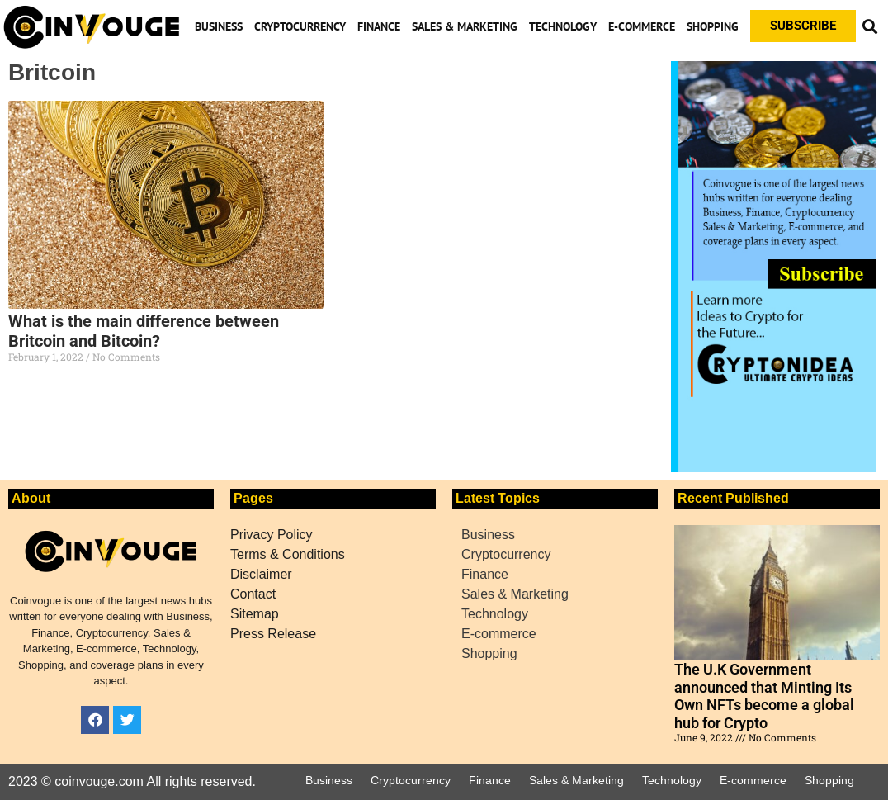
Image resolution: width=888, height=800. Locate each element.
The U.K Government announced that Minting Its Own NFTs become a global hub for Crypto (764, 695)
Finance (378, 26)
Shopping (713, 26)
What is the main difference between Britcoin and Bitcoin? (143, 331)
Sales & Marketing (464, 26)
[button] (869, 26)
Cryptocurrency (300, 26)
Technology (563, 26)
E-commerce (641, 26)
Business (219, 26)
